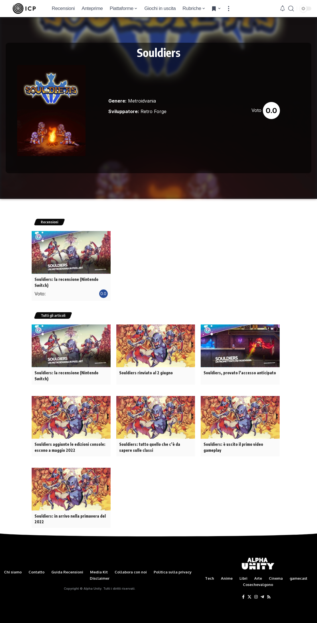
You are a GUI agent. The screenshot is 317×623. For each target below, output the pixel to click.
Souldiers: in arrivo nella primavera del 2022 (69, 517)
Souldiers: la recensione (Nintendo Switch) (66, 282)
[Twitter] (249, 594)
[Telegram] (262, 594)
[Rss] (268, 594)
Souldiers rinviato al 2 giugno (146, 372)
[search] (291, 8)
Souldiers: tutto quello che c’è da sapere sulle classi (149, 446)
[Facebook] (243, 594)
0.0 (271, 110)
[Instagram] (256, 594)
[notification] (282, 8)
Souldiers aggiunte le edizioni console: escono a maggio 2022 (69, 446)
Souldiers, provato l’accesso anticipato (239, 372)
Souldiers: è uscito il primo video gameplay (233, 446)
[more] (229, 8)
